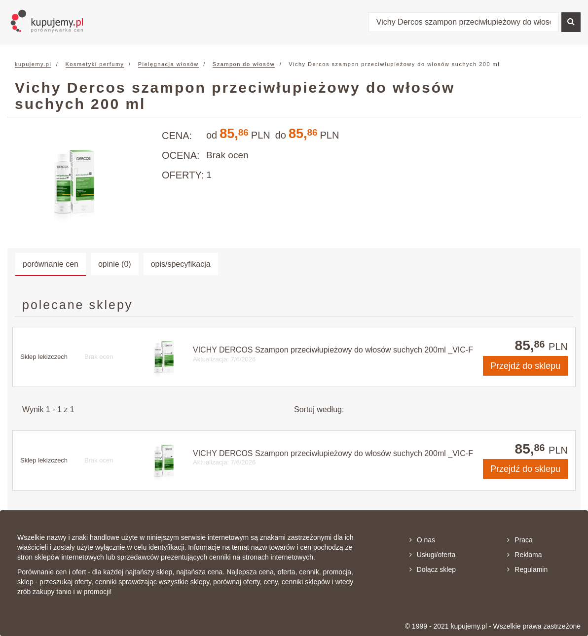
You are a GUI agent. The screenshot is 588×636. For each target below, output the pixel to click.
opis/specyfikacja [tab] (181, 264)
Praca (520, 540)
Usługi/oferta (432, 555)
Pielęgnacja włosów (168, 64)
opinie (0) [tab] (114, 264)
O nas (422, 540)
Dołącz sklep (432, 569)
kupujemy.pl (33, 64)
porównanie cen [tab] (50, 264)
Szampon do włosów (244, 64)
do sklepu (525, 366)
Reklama (524, 555)
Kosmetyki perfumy (95, 64)
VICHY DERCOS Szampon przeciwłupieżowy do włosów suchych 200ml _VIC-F (333, 350)
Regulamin (527, 569)
